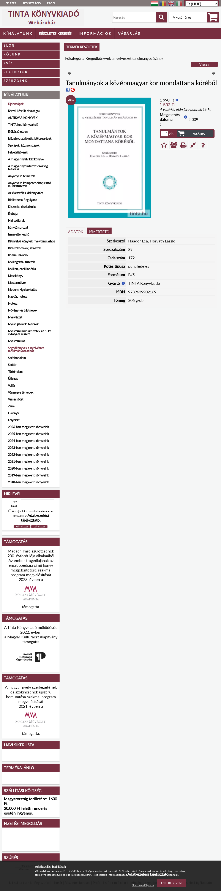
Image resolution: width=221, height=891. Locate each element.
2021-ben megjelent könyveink (28, 461)
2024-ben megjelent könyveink (28, 441)
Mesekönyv (15, 276)
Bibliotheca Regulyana (22, 200)
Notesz (12, 303)
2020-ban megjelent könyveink (28, 468)
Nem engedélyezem (143, 885)
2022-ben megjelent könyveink (28, 454)
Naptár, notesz (17, 296)
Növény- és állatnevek (22, 310)
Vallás (11, 385)
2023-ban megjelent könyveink (28, 447)
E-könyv (13, 413)
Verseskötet (15, 399)
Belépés (10, 3)
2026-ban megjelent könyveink (28, 427)
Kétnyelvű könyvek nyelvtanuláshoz (31, 241)
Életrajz (12, 213)
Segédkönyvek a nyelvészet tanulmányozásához (26, 349)
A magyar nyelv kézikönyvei (26, 159)
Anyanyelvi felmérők (21, 176)
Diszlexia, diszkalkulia (22, 207)
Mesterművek (17, 283)
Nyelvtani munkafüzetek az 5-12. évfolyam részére (30, 332)
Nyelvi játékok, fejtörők (23, 324)
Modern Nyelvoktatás (22, 289)
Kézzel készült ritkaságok (24, 111)
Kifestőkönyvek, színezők (24, 248)
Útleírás (13, 378)
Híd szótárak (16, 220)
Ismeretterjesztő (18, 234)
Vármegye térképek (20, 392)
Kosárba (199, 133)
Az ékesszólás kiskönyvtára (25, 193)
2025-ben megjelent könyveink (28, 434)
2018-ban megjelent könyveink (28, 482)
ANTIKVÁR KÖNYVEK (22, 118)
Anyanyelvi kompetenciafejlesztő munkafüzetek (29, 184)
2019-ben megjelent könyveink (28, 475)
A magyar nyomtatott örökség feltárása (28, 167)
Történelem (15, 371)
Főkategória (74, 58)
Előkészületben (18, 131)
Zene (11, 406)
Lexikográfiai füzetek (21, 262)
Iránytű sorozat (18, 227)
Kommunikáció (18, 255)
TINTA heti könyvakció (23, 125)
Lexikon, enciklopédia (22, 269)
